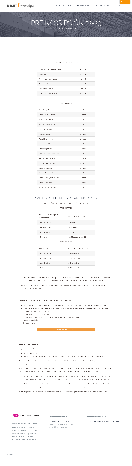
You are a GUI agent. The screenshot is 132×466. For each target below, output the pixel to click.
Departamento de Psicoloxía (59, 421)
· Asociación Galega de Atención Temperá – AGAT (102, 421)
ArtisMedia (11, 454)
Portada (57, 29)
